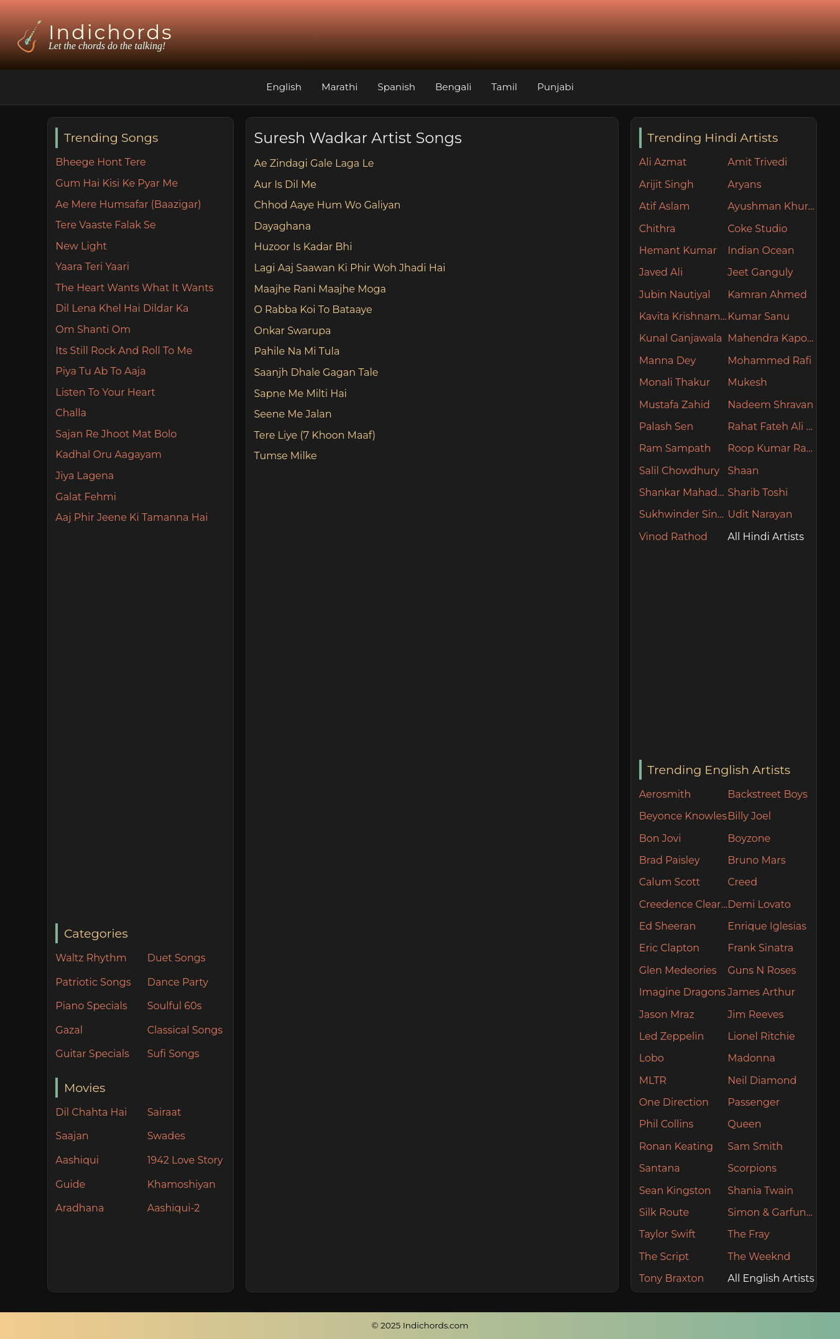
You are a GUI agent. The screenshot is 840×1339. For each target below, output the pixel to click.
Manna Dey (667, 360)
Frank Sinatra (760, 948)
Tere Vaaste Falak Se (105, 225)
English (284, 87)
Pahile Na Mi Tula (296, 351)
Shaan (743, 471)
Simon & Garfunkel (771, 1212)
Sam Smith (755, 1146)
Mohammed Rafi (769, 360)
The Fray (748, 1234)
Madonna (751, 1058)
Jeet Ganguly (760, 272)
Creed (742, 882)
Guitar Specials (92, 1054)
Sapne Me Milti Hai (300, 393)
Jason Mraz (667, 1014)
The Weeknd (758, 1256)
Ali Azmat (663, 162)
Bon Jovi (660, 838)
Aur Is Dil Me (285, 184)
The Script (664, 1256)
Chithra (657, 229)
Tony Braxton (671, 1278)
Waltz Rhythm (91, 958)
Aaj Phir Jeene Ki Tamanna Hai (131, 517)
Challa (70, 413)
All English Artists (770, 1278)
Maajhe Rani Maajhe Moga (319, 289)
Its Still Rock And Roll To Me (123, 351)
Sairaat (164, 1112)
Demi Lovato (758, 904)
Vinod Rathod (673, 537)
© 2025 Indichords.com (420, 1325)
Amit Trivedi (757, 162)
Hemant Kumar (678, 250)
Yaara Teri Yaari (92, 267)
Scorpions (752, 1168)
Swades (166, 1136)
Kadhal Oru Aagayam (108, 454)
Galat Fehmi (85, 497)
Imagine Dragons (682, 992)
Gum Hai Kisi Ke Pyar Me (116, 183)
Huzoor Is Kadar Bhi (303, 247)
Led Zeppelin (671, 1036)
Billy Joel (749, 816)
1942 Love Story (185, 1160)
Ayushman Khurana (771, 206)
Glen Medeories (678, 970)
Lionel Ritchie (761, 1036)
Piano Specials (91, 1006)
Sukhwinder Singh (683, 514)
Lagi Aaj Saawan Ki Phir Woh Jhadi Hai (349, 268)
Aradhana (79, 1208)
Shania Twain (760, 1191)
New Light (81, 246)
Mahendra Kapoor (771, 338)
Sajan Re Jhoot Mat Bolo (116, 434)
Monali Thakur (674, 382)
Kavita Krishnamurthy (683, 316)
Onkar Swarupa (292, 331)
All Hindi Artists (765, 537)
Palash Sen (666, 426)
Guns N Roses (761, 970)
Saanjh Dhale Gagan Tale (316, 372)
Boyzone (748, 838)
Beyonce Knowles (683, 816)
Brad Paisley (669, 860)
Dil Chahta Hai (91, 1112)
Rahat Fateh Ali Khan (771, 426)
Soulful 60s (174, 1006)
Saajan (71, 1136)
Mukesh (747, 382)
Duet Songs (176, 958)
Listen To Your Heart (105, 392)
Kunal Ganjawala (680, 338)
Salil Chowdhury (679, 471)
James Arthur (761, 992)
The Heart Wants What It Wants (134, 288)
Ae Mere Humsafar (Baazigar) (128, 204)
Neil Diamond (761, 1080)
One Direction (674, 1102)
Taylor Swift (667, 1234)
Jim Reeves (755, 1014)
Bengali (453, 87)
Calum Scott (669, 882)
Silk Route (664, 1212)
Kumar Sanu (758, 316)
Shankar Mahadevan (683, 492)
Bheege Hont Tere (100, 162)
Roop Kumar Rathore (771, 448)
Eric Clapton (669, 948)
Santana (659, 1168)
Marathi (339, 87)
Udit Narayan (759, 514)
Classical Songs (185, 1030)
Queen (744, 1124)
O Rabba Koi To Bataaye (313, 309)
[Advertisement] (144, 725)
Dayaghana (282, 226)
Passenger (753, 1102)
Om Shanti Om (93, 329)
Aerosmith (665, 794)
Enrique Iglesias (766, 926)
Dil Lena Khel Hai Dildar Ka (121, 308)
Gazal (69, 1030)
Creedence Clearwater (683, 904)
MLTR (653, 1080)
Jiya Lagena (84, 476)
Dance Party (177, 982)
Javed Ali (661, 272)
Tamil (504, 87)
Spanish (396, 87)
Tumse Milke (285, 456)
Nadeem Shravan (770, 405)
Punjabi (555, 87)
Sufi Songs (173, 1054)
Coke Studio (757, 229)
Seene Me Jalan (292, 414)
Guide (70, 1184)
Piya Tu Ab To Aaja (100, 371)
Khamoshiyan (181, 1184)
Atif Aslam (664, 206)
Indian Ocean (760, 250)
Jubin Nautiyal (675, 295)
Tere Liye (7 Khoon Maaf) (314, 435)
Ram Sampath (675, 448)
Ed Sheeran (667, 926)
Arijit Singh (666, 184)
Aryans (744, 184)
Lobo (651, 1058)
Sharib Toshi (757, 492)
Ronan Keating (676, 1146)
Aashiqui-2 (173, 1208)
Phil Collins (666, 1124)
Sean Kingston (675, 1191)
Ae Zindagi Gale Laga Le (314, 163)
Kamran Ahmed (767, 295)
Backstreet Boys (767, 794)
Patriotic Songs (93, 982)
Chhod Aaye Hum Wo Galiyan (327, 205)
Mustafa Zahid (674, 405)
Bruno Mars (756, 860)
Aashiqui (77, 1160)
